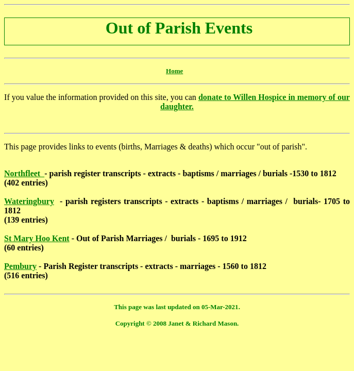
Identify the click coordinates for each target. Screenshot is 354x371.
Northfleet (24, 173)
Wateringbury (29, 201)
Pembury (20, 266)
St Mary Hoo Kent (37, 238)
